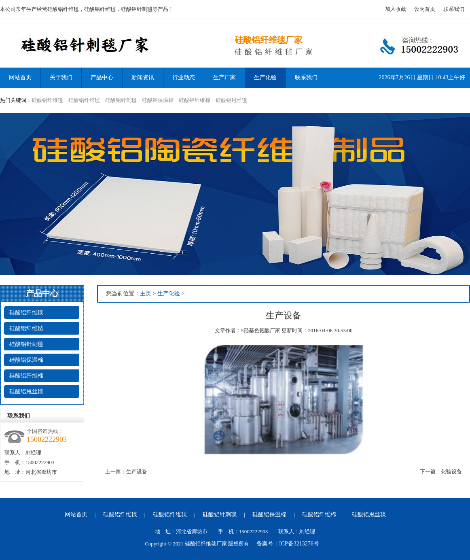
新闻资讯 (142, 77)
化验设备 (451, 472)
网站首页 (76, 514)
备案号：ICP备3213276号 (287, 544)
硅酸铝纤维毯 (47, 100)
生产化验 (265, 77)
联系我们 (453, 9)
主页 (145, 294)
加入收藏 (395, 9)
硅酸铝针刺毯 (121, 100)
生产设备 (136, 472)
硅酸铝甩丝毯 (231, 100)
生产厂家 (224, 77)
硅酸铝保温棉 (158, 100)
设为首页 (424, 9)
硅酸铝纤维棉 (194, 100)
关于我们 (61, 77)
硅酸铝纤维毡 (84, 100)
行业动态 (183, 77)
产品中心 (102, 77)
